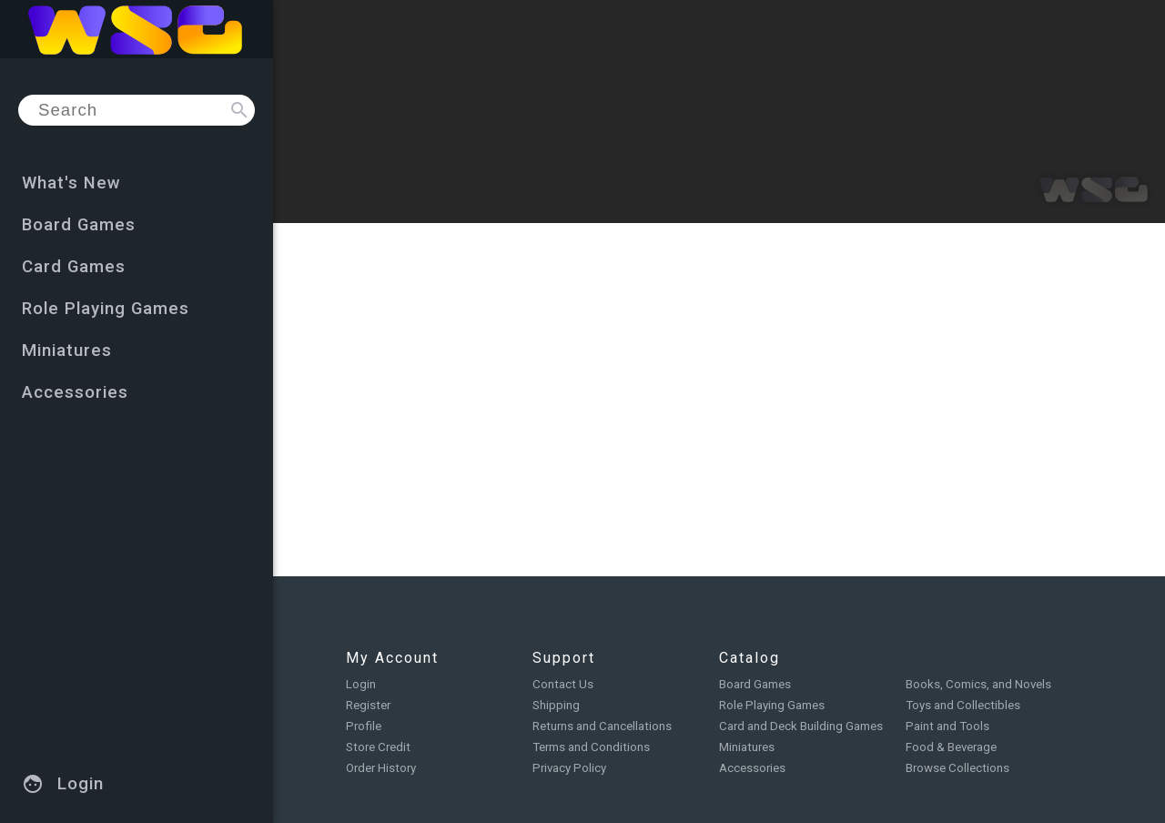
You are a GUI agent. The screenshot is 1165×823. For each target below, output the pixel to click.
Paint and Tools (947, 726)
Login (361, 684)
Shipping (556, 705)
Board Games (755, 684)
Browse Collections (957, 768)
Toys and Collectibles (963, 705)
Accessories (752, 768)
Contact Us (562, 684)
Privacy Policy (569, 768)
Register (368, 705)
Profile (363, 726)
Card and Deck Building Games (801, 726)
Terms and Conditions (591, 747)
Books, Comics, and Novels (978, 684)
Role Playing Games (772, 705)
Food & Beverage (951, 747)
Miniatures (747, 747)
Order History (381, 768)
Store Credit (378, 747)
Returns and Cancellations (602, 726)
